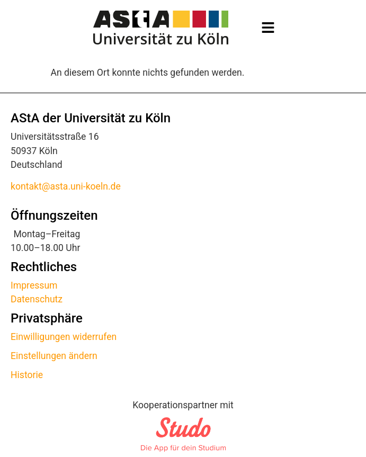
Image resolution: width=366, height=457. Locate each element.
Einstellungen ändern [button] (54, 356)
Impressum (34, 285)
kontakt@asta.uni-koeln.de (66, 186)
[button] (267, 27)
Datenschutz (37, 299)
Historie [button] (27, 375)
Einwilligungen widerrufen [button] (64, 336)
